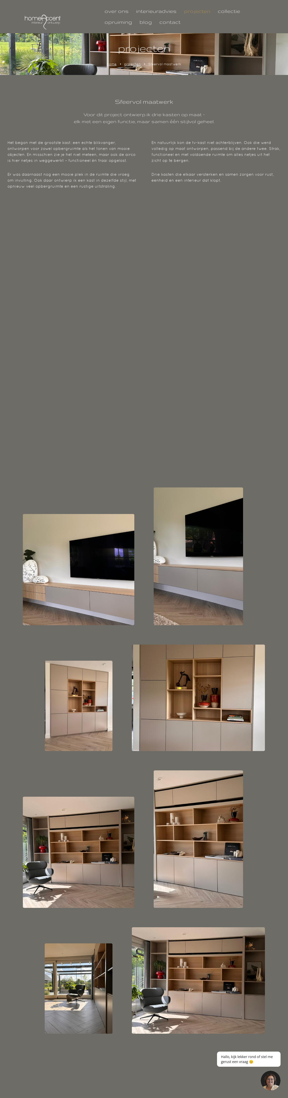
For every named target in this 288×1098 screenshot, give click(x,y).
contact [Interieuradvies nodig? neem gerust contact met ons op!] (169, 22)
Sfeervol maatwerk (164, 64)
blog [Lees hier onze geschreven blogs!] (146, 22)
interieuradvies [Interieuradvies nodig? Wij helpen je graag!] (156, 11)
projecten (132, 64)
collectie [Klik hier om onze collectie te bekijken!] (229, 11)
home (112, 64)
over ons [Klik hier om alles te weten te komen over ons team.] (117, 11)
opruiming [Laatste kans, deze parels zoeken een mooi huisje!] (118, 22)
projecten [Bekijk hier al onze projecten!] (197, 11)
